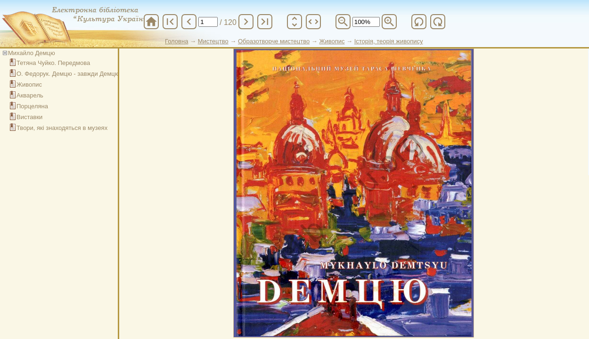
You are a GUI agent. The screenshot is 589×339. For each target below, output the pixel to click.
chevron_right (246, 21)
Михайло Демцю (31, 52)
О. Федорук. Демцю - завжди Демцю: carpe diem (84, 73)
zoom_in (389, 21)
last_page (264, 21)
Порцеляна (32, 106)
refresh (418, 21)
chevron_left (189, 21)
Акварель (29, 95)
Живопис (29, 84)
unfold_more (294, 21)
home (151, 21)
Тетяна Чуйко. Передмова (53, 62)
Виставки (29, 117)
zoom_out (343, 21)
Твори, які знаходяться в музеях (61, 127)
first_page (170, 21)
